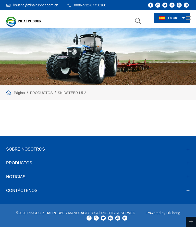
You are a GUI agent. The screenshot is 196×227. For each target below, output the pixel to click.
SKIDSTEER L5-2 (72, 93)
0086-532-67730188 (90, 5)
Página (19, 93)
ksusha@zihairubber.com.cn (35, 5)
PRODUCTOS (41, 93)
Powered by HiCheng (163, 213)
